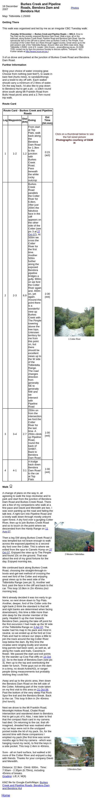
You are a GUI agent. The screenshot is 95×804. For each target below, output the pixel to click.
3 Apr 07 (38, 627)
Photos (75, 7)
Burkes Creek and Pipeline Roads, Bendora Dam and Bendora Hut (25, 785)
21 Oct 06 (42, 689)
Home (6, 795)
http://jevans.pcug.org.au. (37, 51)
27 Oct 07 (34, 233)
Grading (6, 776)
